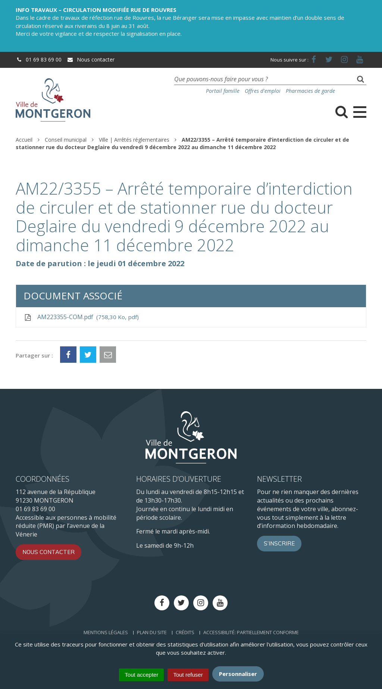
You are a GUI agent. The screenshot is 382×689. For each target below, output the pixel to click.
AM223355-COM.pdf (81, 317)
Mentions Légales (106, 632)
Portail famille (222, 90)
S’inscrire (279, 543)
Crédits (185, 632)
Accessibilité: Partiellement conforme (251, 632)
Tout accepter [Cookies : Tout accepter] (141, 674)
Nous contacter (91, 59)
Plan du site (152, 632)
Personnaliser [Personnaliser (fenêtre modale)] (238, 673)
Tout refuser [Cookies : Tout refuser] (188, 674)
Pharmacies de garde (310, 90)
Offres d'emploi (263, 90)
